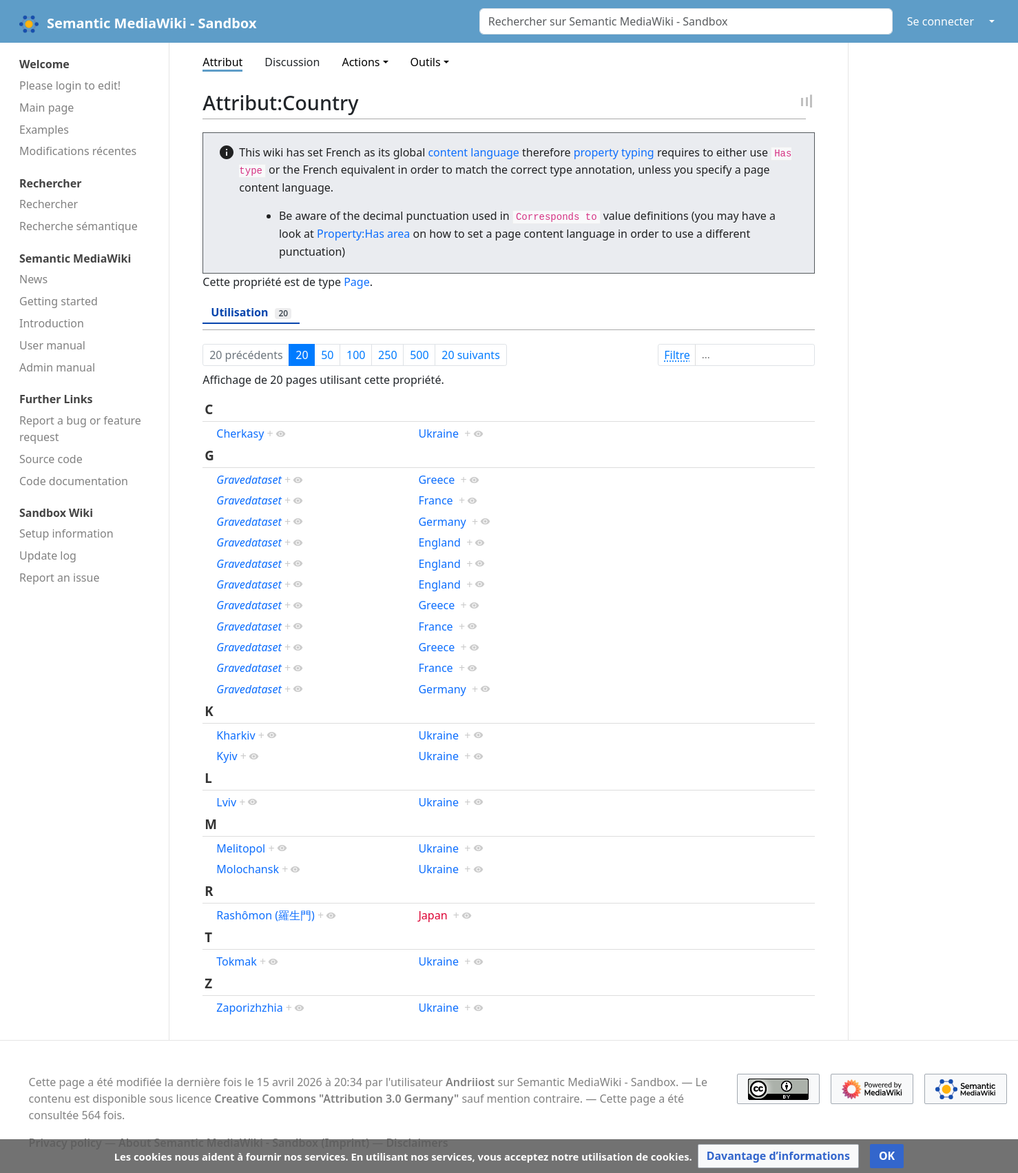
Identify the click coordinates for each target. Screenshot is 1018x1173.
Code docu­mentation (73, 481)
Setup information (66, 533)
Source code (51, 459)
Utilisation (251, 312)
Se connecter (940, 21)
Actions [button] (361, 62)
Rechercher (48, 204)
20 (301, 355)
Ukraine (438, 433)
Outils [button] (426, 62)
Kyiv (226, 756)
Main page (46, 107)
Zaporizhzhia (249, 1007)
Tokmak (236, 961)
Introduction (51, 323)
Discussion (292, 62)
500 (419, 355)
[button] (778, 1156)
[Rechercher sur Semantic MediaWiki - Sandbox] (686, 21)
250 (387, 355)
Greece (436, 479)
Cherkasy (240, 433)
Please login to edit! (70, 85)
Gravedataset (248, 479)
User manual (52, 345)
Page (357, 281)
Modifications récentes (77, 151)
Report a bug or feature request (80, 429)
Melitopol (240, 848)
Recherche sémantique (78, 226)
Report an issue (59, 577)
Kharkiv (235, 735)
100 (355, 355)
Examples (44, 129)
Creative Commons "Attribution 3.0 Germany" (336, 1098)
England (439, 542)
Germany (442, 521)
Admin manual (57, 367)
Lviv (226, 802)
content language (473, 152)
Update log (47, 555)
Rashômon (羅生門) (265, 915)
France (435, 500)
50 (327, 355)
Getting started (58, 301)
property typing (614, 152)
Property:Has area (363, 233)
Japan (432, 915)
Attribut (222, 62)
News (33, 279)
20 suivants (471, 355)
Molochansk (247, 869)
